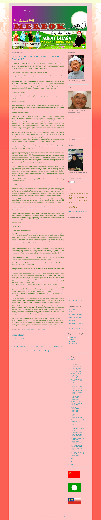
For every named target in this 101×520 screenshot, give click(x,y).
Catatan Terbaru (19, 346)
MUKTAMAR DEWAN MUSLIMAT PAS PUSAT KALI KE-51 (77, 448)
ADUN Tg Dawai (73, 326)
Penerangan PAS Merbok (76, 323)
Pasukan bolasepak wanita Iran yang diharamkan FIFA (77, 422)
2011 (72, 360)
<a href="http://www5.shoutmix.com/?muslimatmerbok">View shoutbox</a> (78, 259)
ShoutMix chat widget (75, 300)
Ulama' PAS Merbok (74, 317)
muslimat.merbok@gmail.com (77, 211)
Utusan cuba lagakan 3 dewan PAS (77, 428)
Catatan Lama (58, 346)
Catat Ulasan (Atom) (41, 351)
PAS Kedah (71, 312)
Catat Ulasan (19, 338)
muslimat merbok (73, 338)
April (73, 461)
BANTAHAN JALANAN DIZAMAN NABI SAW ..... (77, 381)
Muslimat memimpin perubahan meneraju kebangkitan (77, 441)
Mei (72, 458)
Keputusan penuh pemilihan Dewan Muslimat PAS (77, 434)
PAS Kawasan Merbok (75, 315)
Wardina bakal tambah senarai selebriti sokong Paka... (77, 369)
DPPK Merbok (72, 320)
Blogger (64, 516)
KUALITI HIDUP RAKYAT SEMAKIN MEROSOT (77, 403)
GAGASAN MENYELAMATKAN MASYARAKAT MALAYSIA (76, 410)
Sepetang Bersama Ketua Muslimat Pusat (77, 392)
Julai (73, 362)
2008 (72, 464)
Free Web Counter (74, 184)
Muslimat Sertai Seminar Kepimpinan (76, 375)
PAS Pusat (71, 309)
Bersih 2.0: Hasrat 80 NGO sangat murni (76, 386)
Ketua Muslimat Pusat (75, 329)
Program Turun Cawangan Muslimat (76, 397)
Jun (72, 364)
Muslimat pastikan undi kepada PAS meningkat (77, 454)
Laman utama (39, 346)
